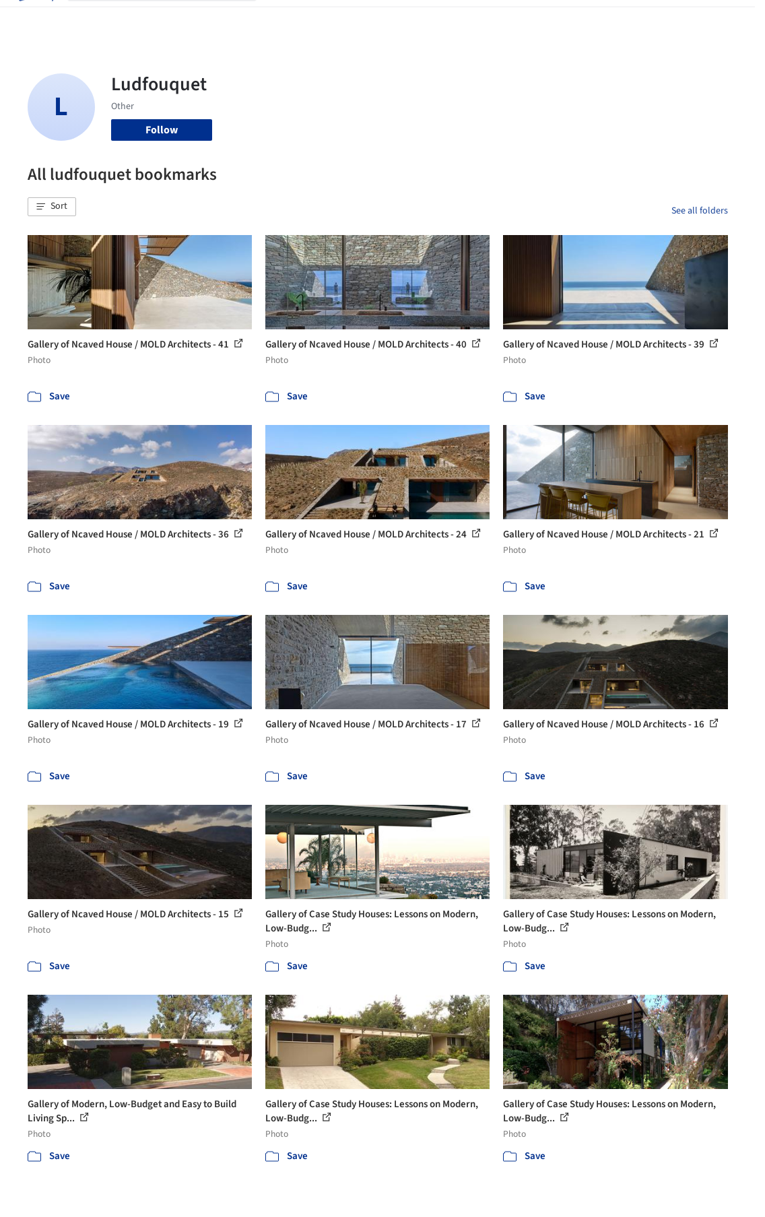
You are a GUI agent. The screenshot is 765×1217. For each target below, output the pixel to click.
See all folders (699, 211)
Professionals (464, 18)
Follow (161, 130)
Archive (554, 18)
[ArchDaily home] (35, 18)
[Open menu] (730, 19)
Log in (620, 18)
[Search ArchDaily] (172, 19)
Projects (286, 18)
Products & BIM (389, 18)
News (516, 18)
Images (329, 18)
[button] (52, 206)
